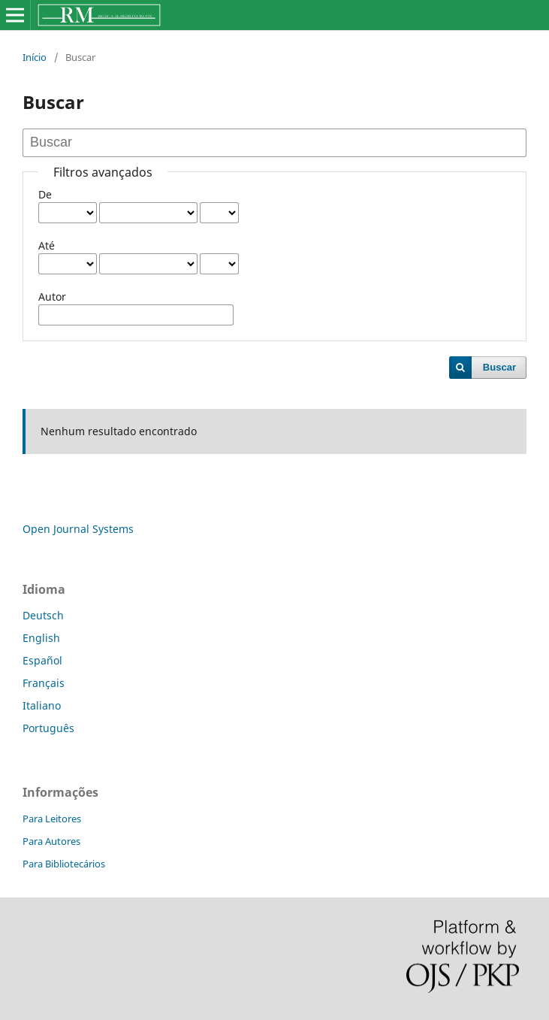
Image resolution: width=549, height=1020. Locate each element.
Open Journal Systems (78, 529)
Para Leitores (52, 818)
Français (44, 683)
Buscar (499, 367)
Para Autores (51, 841)
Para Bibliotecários (64, 863)
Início (35, 57)
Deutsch (43, 615)
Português (48, 728)
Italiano (42, 705)
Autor (52, 296)
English (41, 638)
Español (42, 660)
